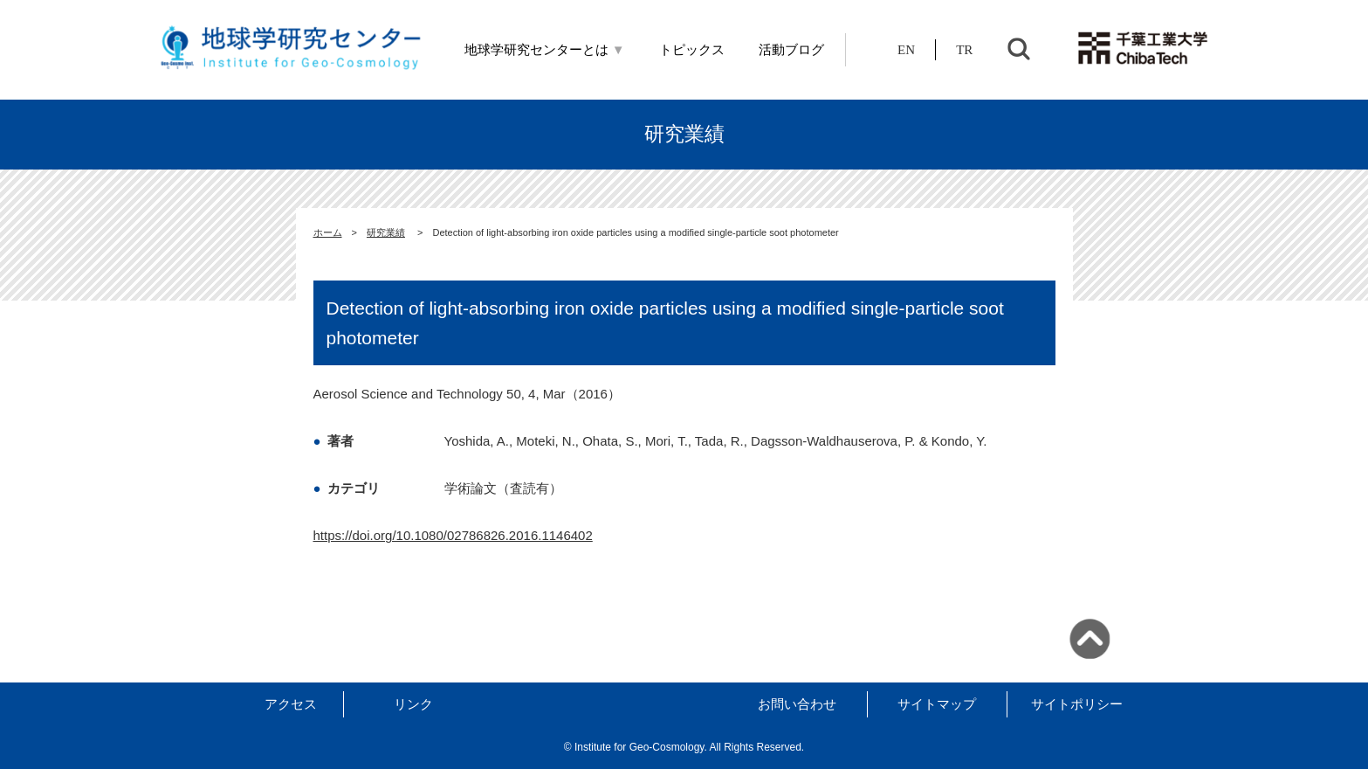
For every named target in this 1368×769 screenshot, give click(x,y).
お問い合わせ (797, 703)
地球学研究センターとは (544, 50)
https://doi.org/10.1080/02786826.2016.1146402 (453, 535)
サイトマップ (936, 703)
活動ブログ (791, 50)
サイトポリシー (1077, 703)
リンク (413, 703)
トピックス (692, 50)
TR (964, 50)
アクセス (291, 703)
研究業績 (386, 232)
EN (906, 50)
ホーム (327, 232)
